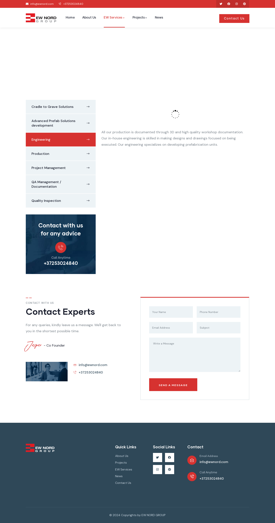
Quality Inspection (46, 200)
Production (40, 153)
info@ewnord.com (214, 462)
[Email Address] (192, 460)
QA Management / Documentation (46, 184)
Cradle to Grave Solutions (53, 106)
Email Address (209, 456)
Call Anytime (60, 257)
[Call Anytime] (60, 247)
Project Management (49, 168)
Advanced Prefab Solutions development (53, 123)
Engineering (41, 139)
